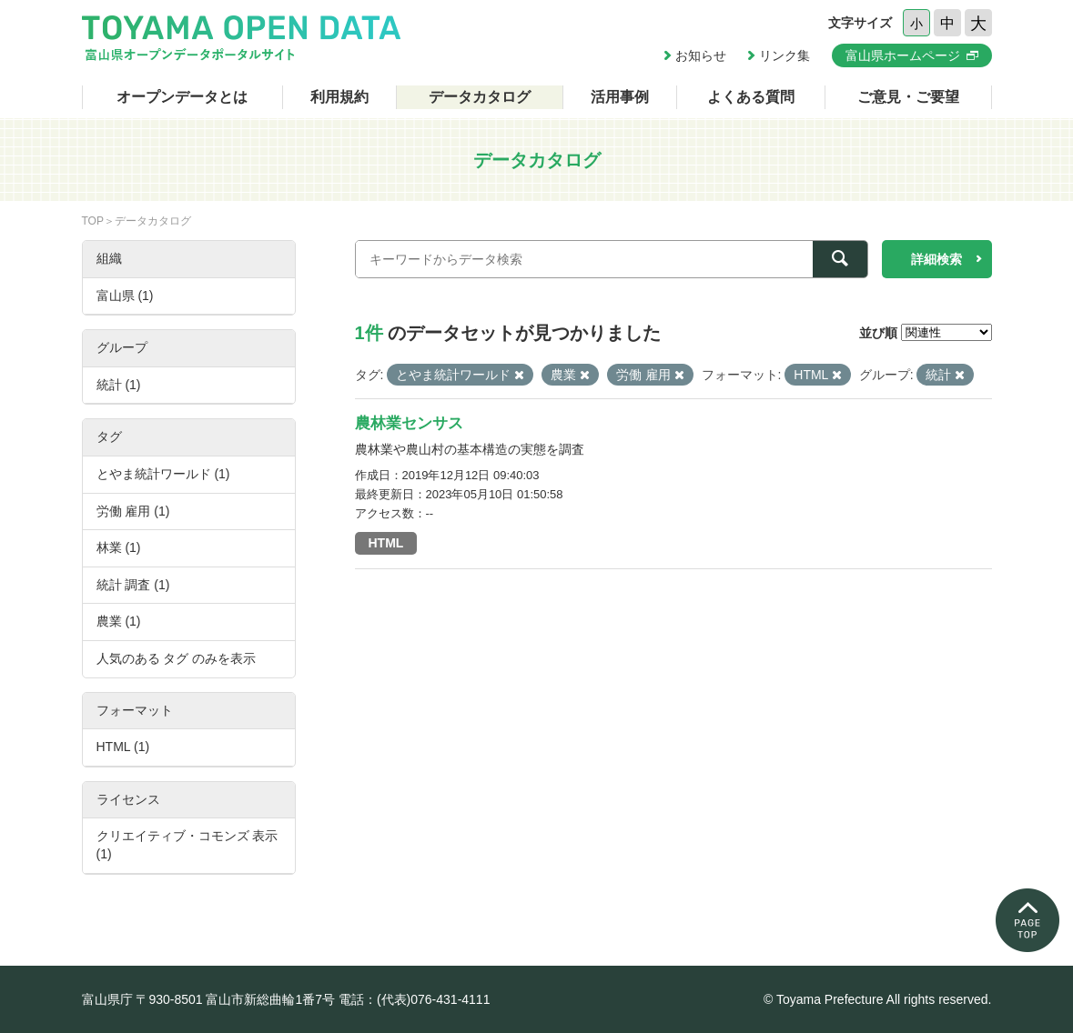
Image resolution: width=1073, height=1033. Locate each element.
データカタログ (480, 97)
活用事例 (620, 97)
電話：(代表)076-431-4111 (415, 999)
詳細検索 (936, 259)
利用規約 (339, 97)
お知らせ (700, 55)
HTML (386, 543)
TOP (93, 221)
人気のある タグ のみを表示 (176, 658)
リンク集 (784, 55)
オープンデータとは (182, 97)
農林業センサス (409, 423)
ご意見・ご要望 (908, 97)
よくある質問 (751, 97)
